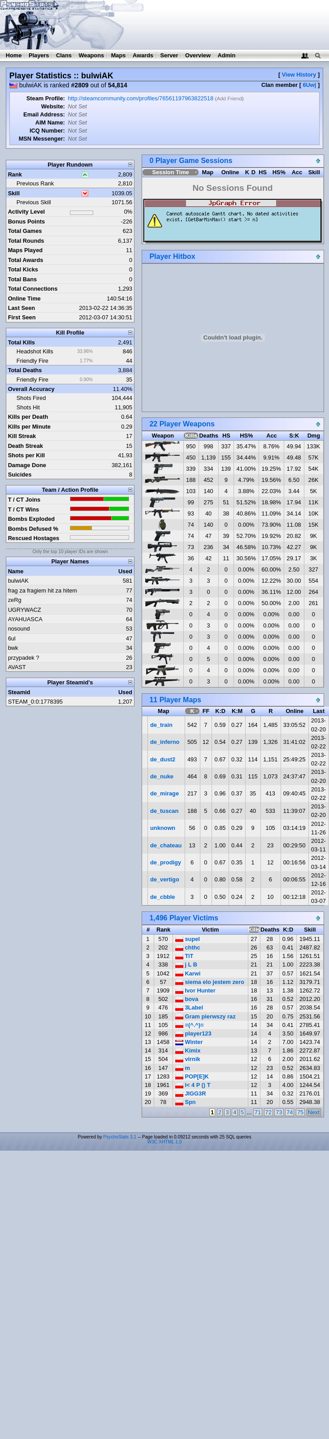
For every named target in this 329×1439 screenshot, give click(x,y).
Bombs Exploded (31, 518)
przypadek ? (23, 657)
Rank (15, 174)
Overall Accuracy (31, 389)
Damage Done (27, 465)
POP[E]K (192, 1076)
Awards (143, 55)
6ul (12, 638)
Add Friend (229, 98)
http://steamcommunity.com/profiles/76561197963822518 (140, 98)
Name (16, 571)
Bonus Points (26, 221)
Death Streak (25, 445)
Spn (185, 1102)
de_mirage (164, 793)
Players (39, 55)
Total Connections (33, 288)
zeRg (15, 600)
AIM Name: (50, 122)
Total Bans (22, 279)
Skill (14, 193)
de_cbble (162, 896)
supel (187, 939)
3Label (189, 1007)
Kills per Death (28, 416)
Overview (198, 55)
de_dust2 (162, 759)
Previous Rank (35, 183)
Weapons (91, 55)
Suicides (20, 474)
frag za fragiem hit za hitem (42, 590)
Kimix (187, 1050)
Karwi (187, 973)
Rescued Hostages (34, 538)
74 (289, 1112)
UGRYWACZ (24, 609)
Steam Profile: (45, 98)
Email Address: (44, 114)
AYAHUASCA (25, 619)
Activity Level (26, 211)
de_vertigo (164, 879)
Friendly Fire (32, 360)
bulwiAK (18, 580)
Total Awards (25, 260)
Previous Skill (34, 202)
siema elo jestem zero (209, 982)
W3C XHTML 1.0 (164, 1141)
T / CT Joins (24, 499)
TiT (184, 956)
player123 (193, 1033)
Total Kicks (23, 269)
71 (258, 1112)
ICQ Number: (47, 130)
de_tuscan (164, 811)
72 (268, 1112)
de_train (161, 725)
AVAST (17, 667)
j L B (186, 964)
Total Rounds (26, 240)
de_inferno (164, 742)
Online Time (24, 298)
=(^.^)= (189, 1025)
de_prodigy (165, 862)
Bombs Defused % (33, 528)
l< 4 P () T (193, 1085)
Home (14, 55)
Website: (53, 106)
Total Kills (21, 342)
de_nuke (161, 776)
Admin (226, 55)
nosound (19, 628)
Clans (64, 55)
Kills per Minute (29, 426)
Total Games (25, 231)
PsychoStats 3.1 (119, 1136)
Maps (118, 55)
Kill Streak (22, 436)
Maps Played (25, 250)
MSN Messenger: (42, 138)
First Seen (22, 317)
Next (314, 1112)
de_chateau (166, 845)
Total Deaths (25, 370)
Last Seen (21, 308)
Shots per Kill (26, 455)
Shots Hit (28, 407)
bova (186, 999)
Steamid (19, 692)
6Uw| (309, 85)
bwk (13, 647)
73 (279, 1112)
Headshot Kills (35, 351)
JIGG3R (190, 1093)
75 (300, 1112)
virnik (187, 1059)
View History (299, 74)
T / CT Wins (23, 509)
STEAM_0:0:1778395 (35, 701)
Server (169, 55)
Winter (189, 1042)
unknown (162, 828)
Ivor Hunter (195, 990)
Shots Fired (31, 398)
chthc (187, 947)
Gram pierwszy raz (205, 1016)
